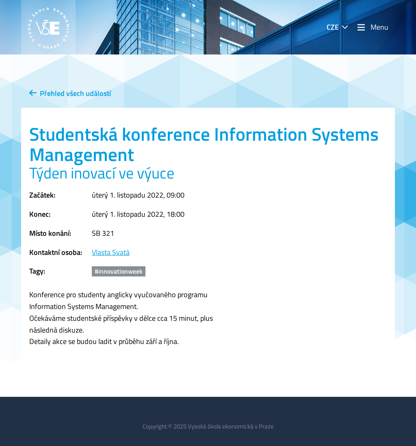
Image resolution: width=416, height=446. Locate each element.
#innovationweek (119, 271)
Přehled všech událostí (70, 93)
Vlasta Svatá (111, 252)
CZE (333, 27)
